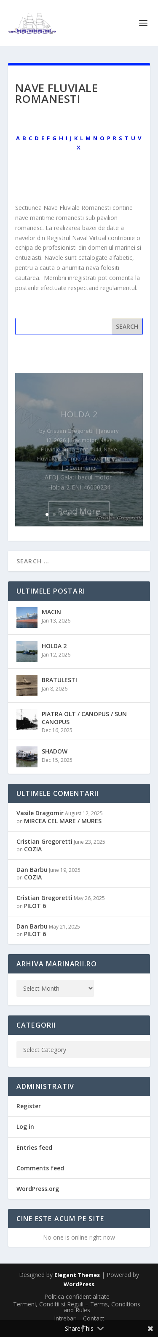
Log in (25, 1126)
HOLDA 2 (54, 646)
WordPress (79, 1284)
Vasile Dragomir (40, 813)
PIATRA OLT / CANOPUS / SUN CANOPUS (84, 717)
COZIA (33, 849)
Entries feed (34, 1147)
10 (111, 514)
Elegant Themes (77, 1275)
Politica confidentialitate (77, 1296)
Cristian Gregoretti (44, 841)
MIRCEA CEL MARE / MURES (63, 821)
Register (28, 1106)
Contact (93, 1318)
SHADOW (54, 751)
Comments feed (40, 1168)
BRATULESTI (59, 680)
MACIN (51, 612)
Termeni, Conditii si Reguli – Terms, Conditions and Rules (76, 1307)
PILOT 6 (35, 906)
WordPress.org (37, 1189)
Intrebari (65, 1318)
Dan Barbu (32, 870)
